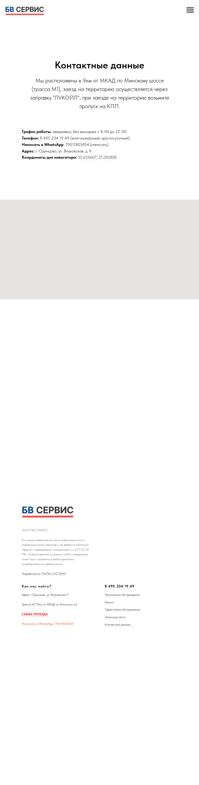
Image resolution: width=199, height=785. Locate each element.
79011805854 (77, 144)
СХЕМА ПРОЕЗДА (35, 614)
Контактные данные (117, 624)
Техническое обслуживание (122, 595)
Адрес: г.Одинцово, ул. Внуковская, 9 (45, 595)
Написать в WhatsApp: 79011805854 (48, 624)
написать (99, 144)
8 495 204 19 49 (54, 138)
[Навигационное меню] (190, 10)
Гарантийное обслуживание (122, 609)
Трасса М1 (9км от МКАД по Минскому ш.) (49, 604)
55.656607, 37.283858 (97, 157)
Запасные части (115, 617)
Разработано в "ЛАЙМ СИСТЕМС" (44, 574)
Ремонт (109, 602)
